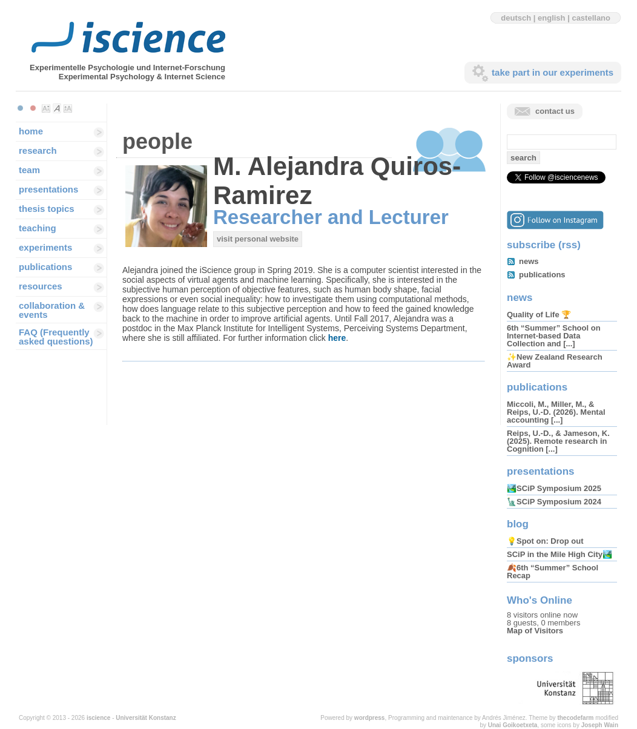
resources (40, 286)
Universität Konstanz (146, 717)
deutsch (516, 17)
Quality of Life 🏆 (539, 314)
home (31, 131)
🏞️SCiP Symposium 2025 (554, 488)
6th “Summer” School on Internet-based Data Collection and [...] (554, 335)
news (529, 261)
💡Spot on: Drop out (545, 541)
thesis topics (46, 208)
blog (518, 524)
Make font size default (57, 108)
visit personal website (258, 238)
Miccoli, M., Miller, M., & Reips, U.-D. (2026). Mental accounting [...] (556, 412)
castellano (591, 17)
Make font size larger (68, 108)
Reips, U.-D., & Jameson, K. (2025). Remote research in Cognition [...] (558, 441)
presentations (48, 189)
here (337, 338)
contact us (555, 111)
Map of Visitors (535, 630)
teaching (37, 228)
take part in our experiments (552, 72)
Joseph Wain (599, 725)
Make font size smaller (46, 108)
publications (45, 267)
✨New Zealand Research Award (554, 360)
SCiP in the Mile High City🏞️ (559, 554)
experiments (45, 247)
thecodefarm (575, 717)
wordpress (369, 717)
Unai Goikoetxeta (513, 725)
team (29, 170)
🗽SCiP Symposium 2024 (554, 501)
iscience (98, 717)
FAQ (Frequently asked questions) (56, 336)
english (552, 17)
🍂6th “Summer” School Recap (552, 571)
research (38, 150)
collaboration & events (52, 310)
